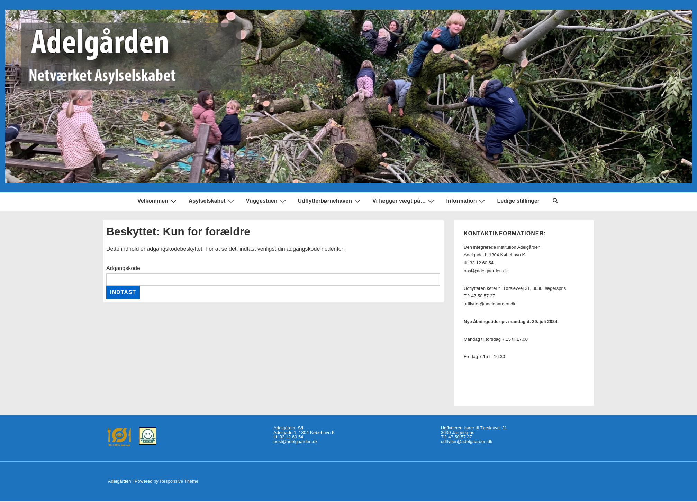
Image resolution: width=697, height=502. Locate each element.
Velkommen (157, 201)
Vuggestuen (267, 201)
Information (466, 201)
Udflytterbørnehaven (330, 201)
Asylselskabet (212, 201)
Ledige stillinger (518, 201)
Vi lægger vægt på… (404, 201)
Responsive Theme (179, 481)
